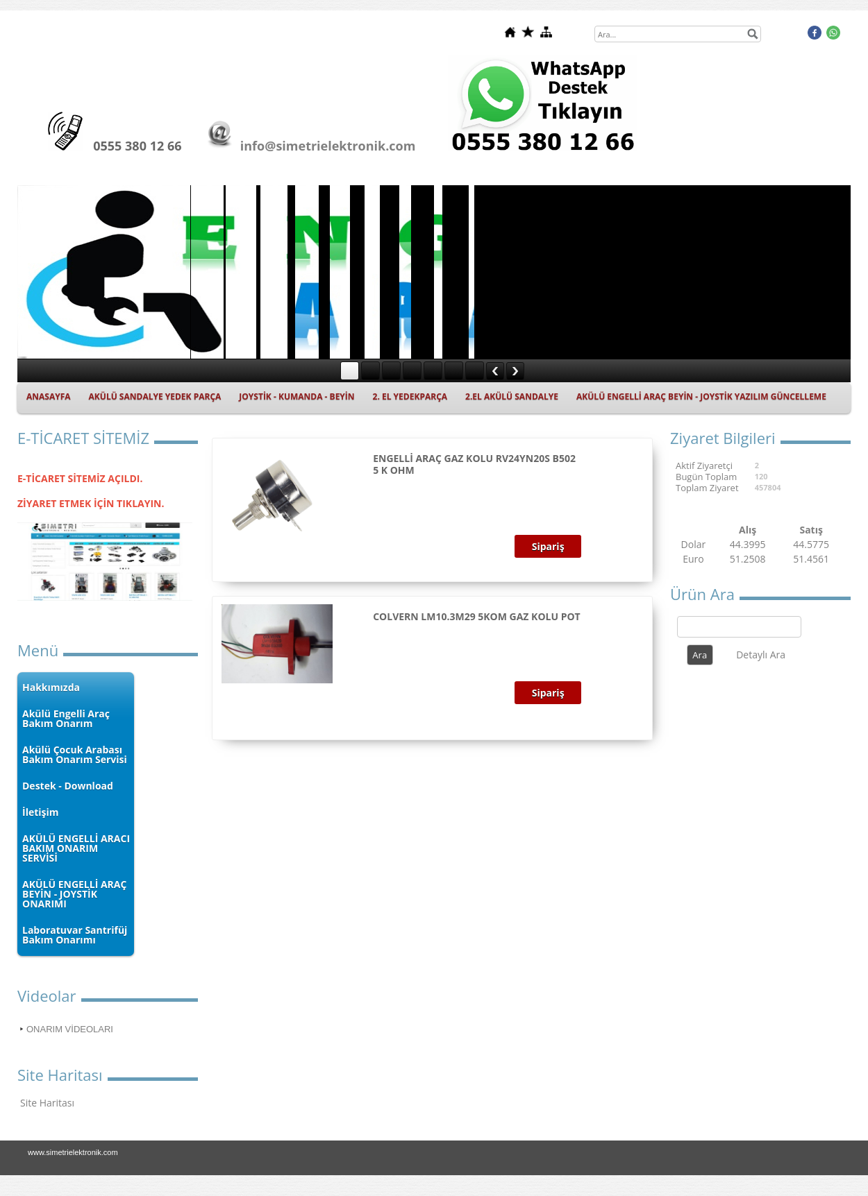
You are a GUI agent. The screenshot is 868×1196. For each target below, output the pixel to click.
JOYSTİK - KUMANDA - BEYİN (296, 396)
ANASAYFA (48, 396)
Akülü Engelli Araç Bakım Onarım (66, 718)
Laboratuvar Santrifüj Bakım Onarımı (74, 934)
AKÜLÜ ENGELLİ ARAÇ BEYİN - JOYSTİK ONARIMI (74, 894)
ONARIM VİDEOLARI (69, 1029)
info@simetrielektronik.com (328, 145)
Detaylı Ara (760, 654)
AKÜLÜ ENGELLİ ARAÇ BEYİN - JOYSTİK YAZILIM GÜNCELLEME (701, 396)
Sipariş (548, 546)
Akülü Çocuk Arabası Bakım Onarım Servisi (74, 754)
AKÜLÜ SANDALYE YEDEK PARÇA (155, 396)
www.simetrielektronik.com (73, 1152)
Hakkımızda (51, 687)
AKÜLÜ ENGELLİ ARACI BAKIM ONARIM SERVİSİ (76, 848)
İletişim (40, 812)
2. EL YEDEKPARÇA (410, 396)
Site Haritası (47, 1102)
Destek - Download (67, 785)
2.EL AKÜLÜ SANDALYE (511, 396)
